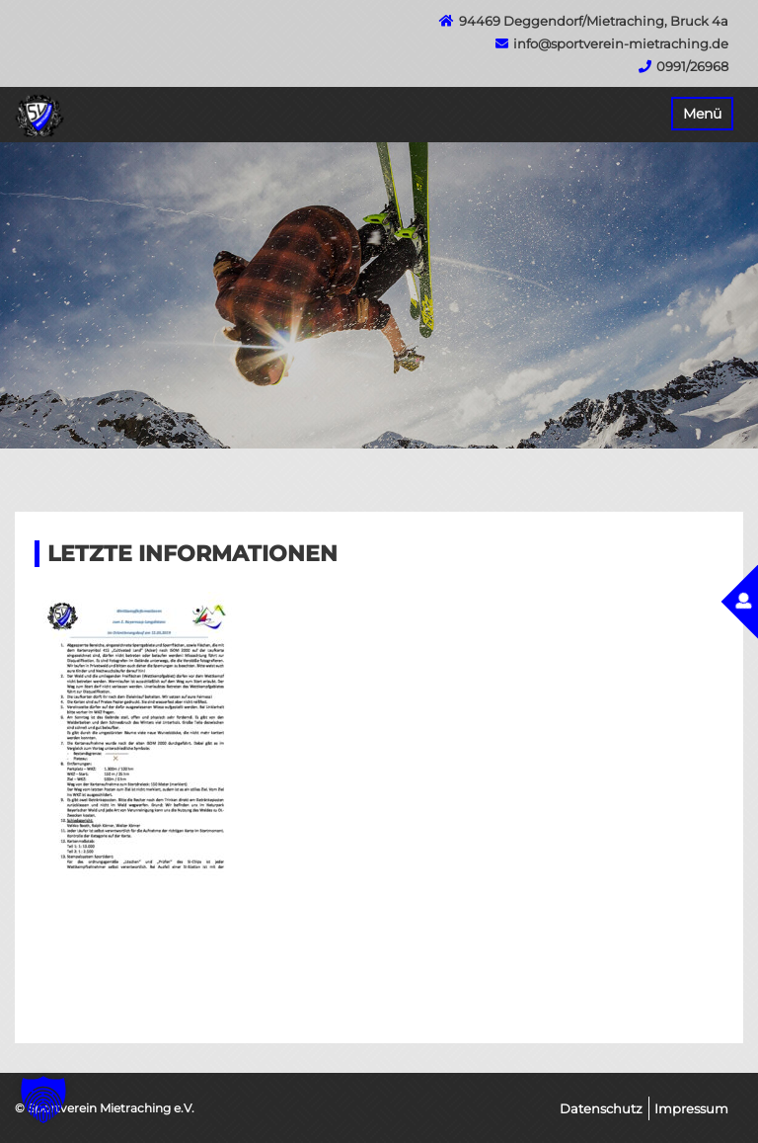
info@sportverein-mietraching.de (620, 43)
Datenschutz (601, 1108)
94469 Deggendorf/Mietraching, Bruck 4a (593, 21)
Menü (702, 113)
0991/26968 (692, 66)
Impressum (691, 1108)
